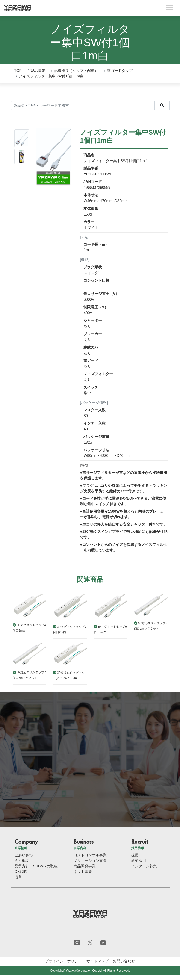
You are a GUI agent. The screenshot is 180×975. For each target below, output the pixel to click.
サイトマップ (97, 961)
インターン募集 (144, 866)
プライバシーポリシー (63, 961)
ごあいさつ (24, 855)
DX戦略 (21, 872)
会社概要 (22, 861)
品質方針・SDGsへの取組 (36, 866)
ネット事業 (83, 872)
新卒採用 (138, 861)
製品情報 (37, 71)
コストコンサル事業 (90, 855)
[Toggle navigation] (169, 8)
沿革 (18, 877)
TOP (18, 71)
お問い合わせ (124, 961)
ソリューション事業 (90, 861)
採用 (135, 855)
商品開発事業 (85, 866)
